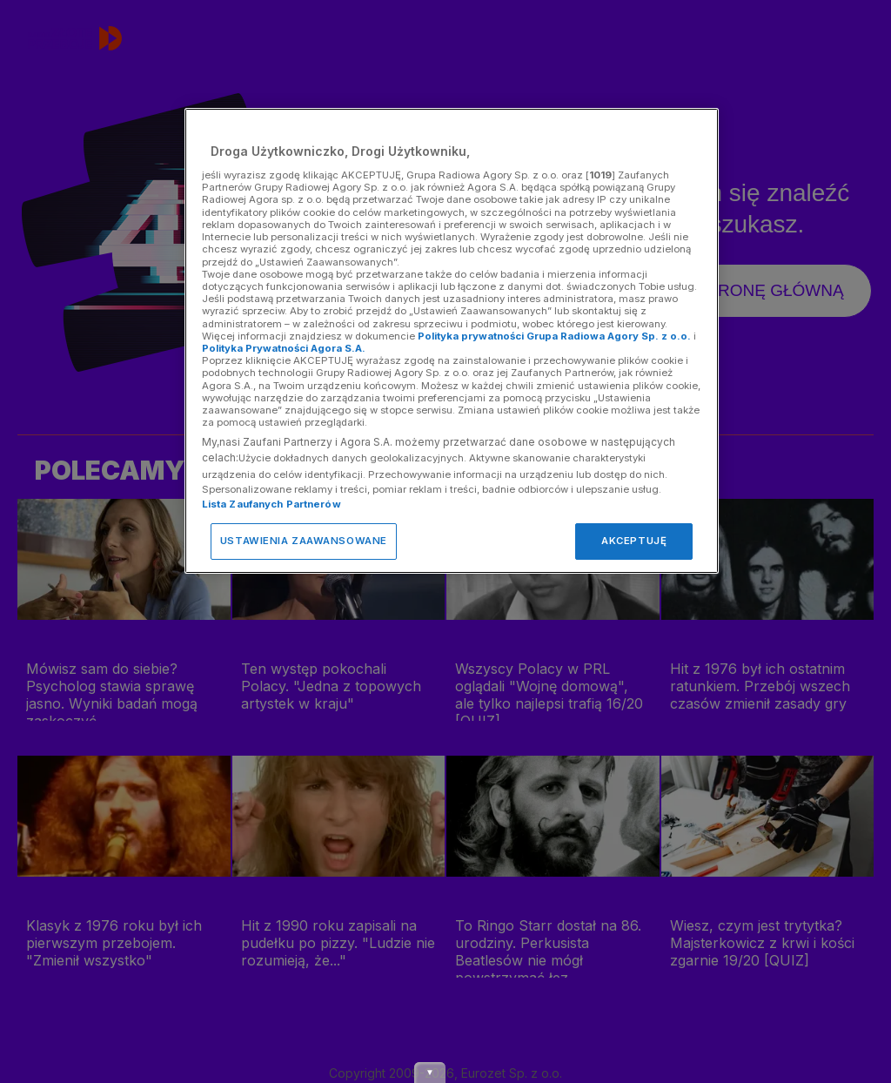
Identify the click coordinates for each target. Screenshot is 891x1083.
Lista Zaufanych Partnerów (271, 504)
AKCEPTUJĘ (634, 541)
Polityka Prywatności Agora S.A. (283, 348)
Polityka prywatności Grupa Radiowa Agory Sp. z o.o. (554, 336)
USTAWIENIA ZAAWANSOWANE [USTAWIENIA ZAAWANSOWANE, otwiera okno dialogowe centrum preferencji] (303, 541)
